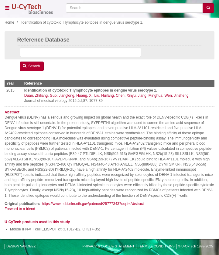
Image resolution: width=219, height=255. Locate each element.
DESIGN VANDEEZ (21, 246)
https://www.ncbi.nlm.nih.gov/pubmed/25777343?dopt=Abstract (93, 204)
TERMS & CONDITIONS (156, 246)
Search (31, 66)
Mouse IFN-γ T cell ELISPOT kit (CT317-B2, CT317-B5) (55, 229)
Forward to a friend (20, 209)
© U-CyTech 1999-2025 (195, 246)
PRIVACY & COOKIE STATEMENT (108, 246)
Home (9, 22)
